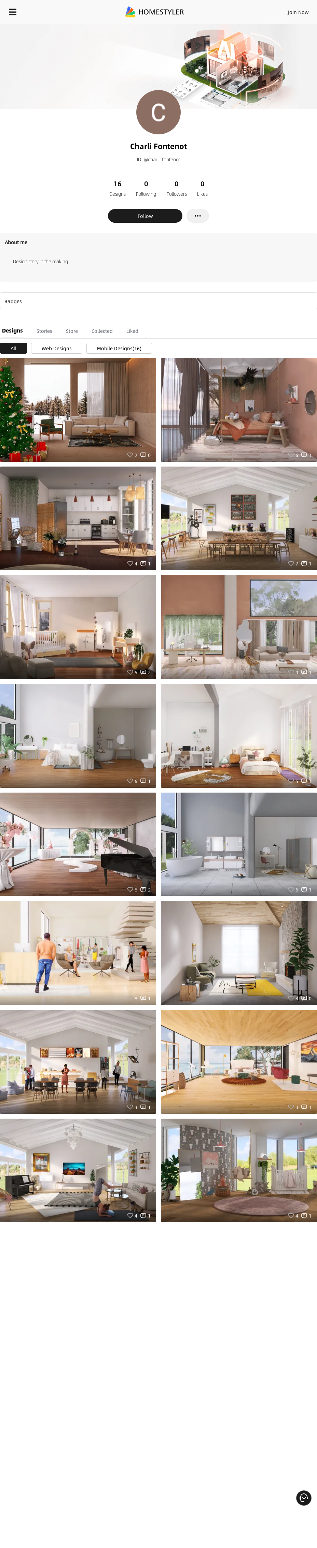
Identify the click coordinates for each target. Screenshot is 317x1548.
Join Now (298, 12)
